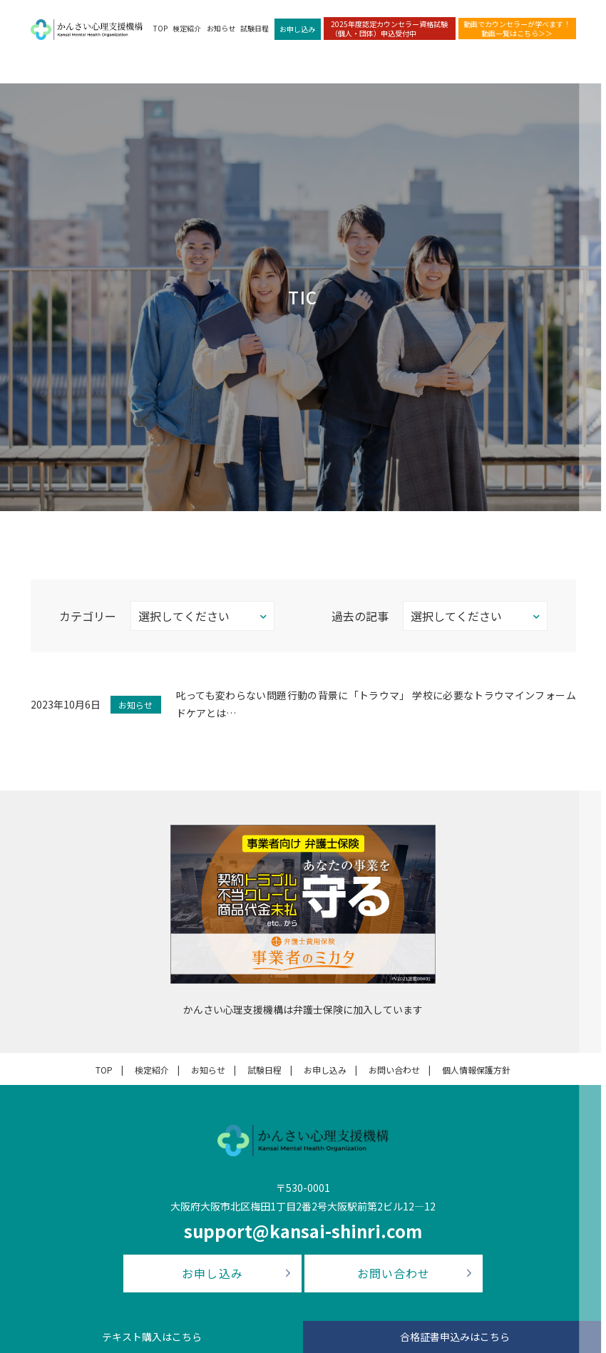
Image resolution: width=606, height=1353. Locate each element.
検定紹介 (187, 28)
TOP (160, 28)
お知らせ (221, 28)
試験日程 (254, 28)
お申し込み (297, 29)
